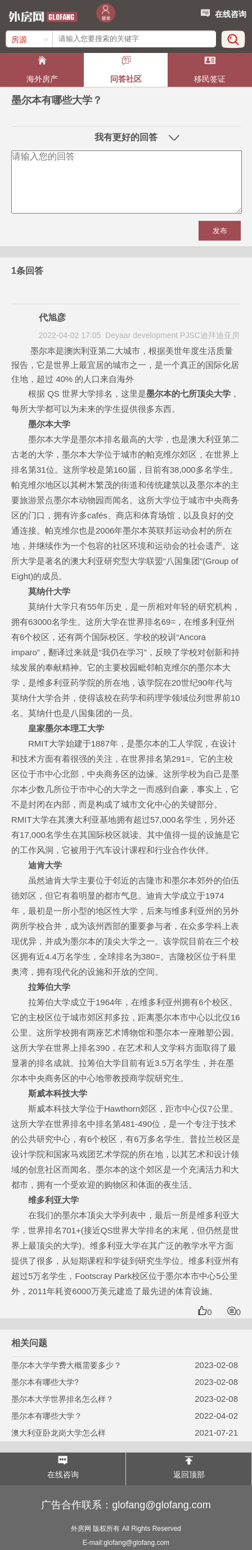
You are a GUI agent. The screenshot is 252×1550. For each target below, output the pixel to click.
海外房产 (42, 78)
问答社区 (126, 78)
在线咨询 (222, 12)
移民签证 (210, 78)
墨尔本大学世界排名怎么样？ (62, 1399)
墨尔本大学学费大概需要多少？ (66, 1365)
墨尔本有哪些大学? (45, 1382)
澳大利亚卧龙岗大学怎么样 (58, 1432)
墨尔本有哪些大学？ (46, 1415)
